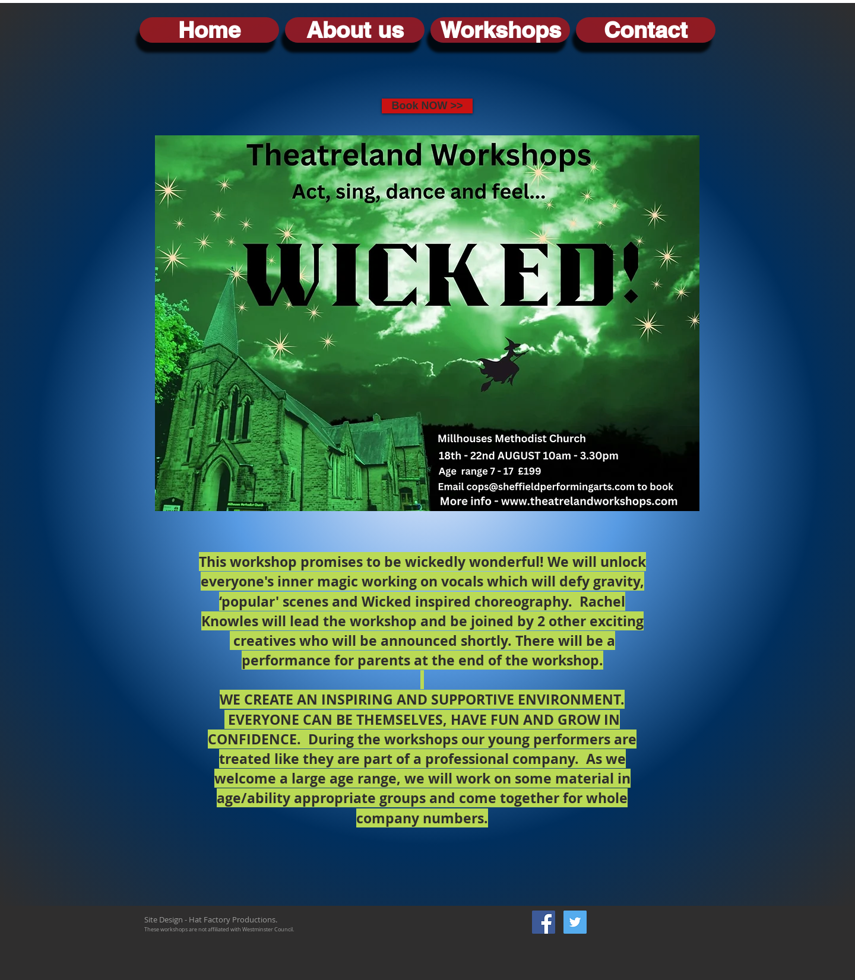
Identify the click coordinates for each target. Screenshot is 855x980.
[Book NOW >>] (427, 106)
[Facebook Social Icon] (543, 922)
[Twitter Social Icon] (575, 922)
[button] (500, 30)
